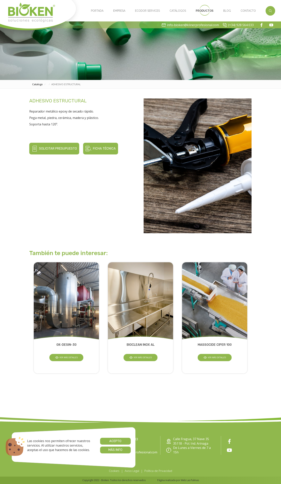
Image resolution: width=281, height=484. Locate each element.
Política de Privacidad (158, 471)
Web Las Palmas (190, 480)
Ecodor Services (147, 10)
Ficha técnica (100, 149)
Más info (111, 450)
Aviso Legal (132, 471)
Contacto (248, 10)
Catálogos (178, 10)
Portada (97, 10)
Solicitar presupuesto (54, 149)
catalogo (37, 84)
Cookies (114, 471)
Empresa (119, 10)
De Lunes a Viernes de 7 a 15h (188, 450)
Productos (204, 10)
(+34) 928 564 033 (238, 25)
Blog (227, 10)
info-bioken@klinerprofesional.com (190, 25)
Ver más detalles (66, 357)
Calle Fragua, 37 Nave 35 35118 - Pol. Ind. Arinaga (187, 441)
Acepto (111, 441)
